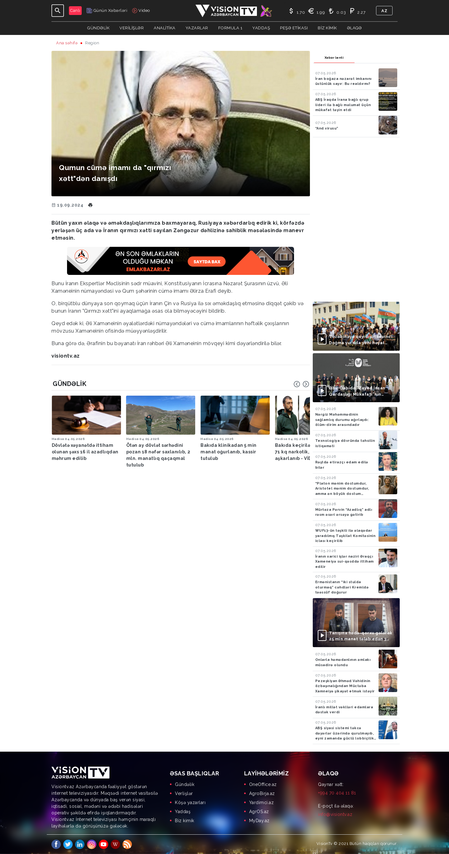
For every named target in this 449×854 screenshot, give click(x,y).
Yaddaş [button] (261, 28)
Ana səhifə (67, 43)
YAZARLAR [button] (197, 28)
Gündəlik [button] (98, 28)
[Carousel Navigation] (301, 384)
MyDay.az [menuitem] (259, 820)
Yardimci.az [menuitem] (261, 802)
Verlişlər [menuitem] (184, 793)
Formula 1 (230, 28)
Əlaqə (354, 28)
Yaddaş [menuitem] (183, 811)
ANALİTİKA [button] (165, 28)
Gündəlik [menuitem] (184, 784)
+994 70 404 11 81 (337, 792)
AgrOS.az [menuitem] (259, 811)
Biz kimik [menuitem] (184, 820)
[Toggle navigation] (57, 10)
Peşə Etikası (294, 28)
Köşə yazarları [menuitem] (190, 802)
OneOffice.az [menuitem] (263, 784)
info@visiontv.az (335, 814)
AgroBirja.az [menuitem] (262, 793)
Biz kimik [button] (327, 28)
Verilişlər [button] (131, 28)
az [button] (384, 10)
